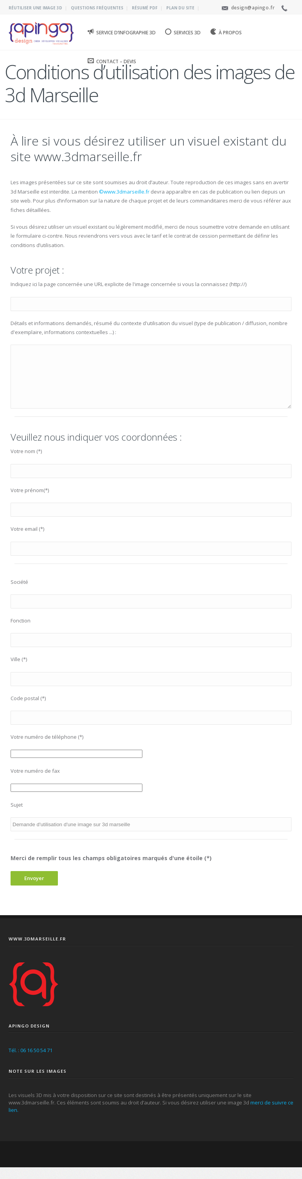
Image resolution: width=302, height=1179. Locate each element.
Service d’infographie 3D (122, 32)
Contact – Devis (112, 61)
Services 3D (183, 32)
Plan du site (180, 8)
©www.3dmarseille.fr (125, 191)
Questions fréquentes (97, 8)
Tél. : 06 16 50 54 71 (30, 1061)
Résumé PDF (145, 8)
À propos (226, 32)
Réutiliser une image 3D (35, 8)
